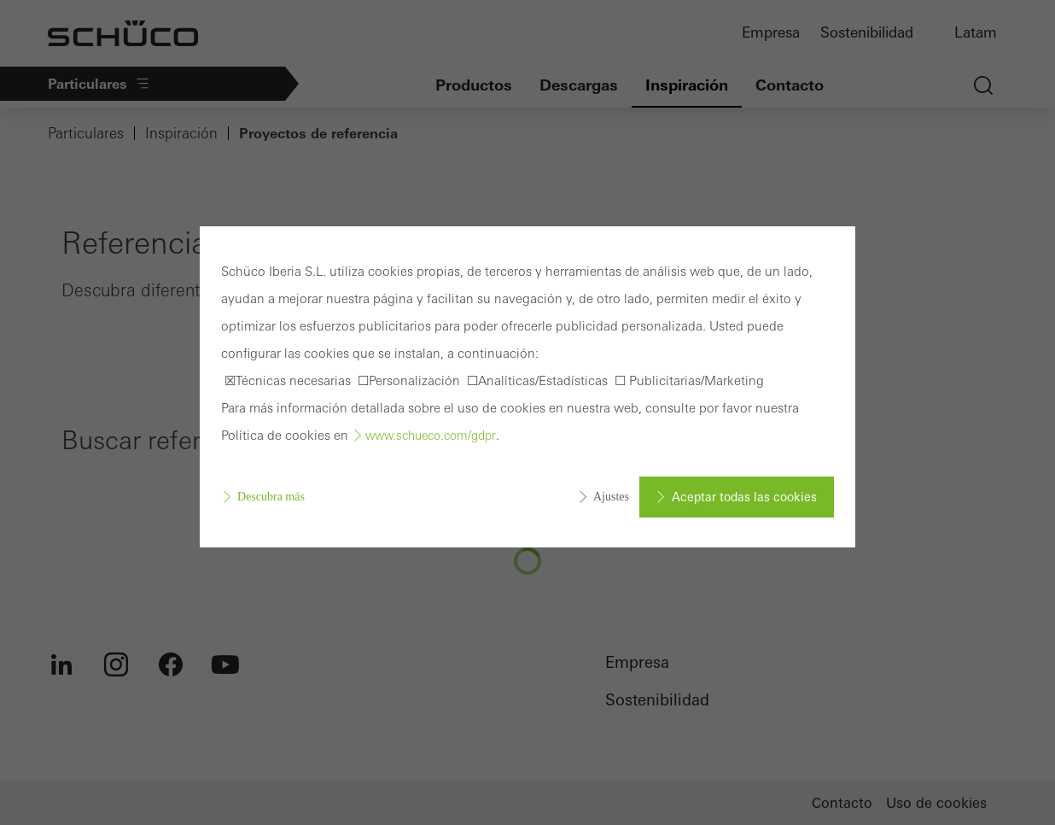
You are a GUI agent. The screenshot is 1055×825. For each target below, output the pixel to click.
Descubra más (271, 496)
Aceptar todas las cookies (744, 497)
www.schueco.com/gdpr (430, 435)
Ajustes (611, 496)
